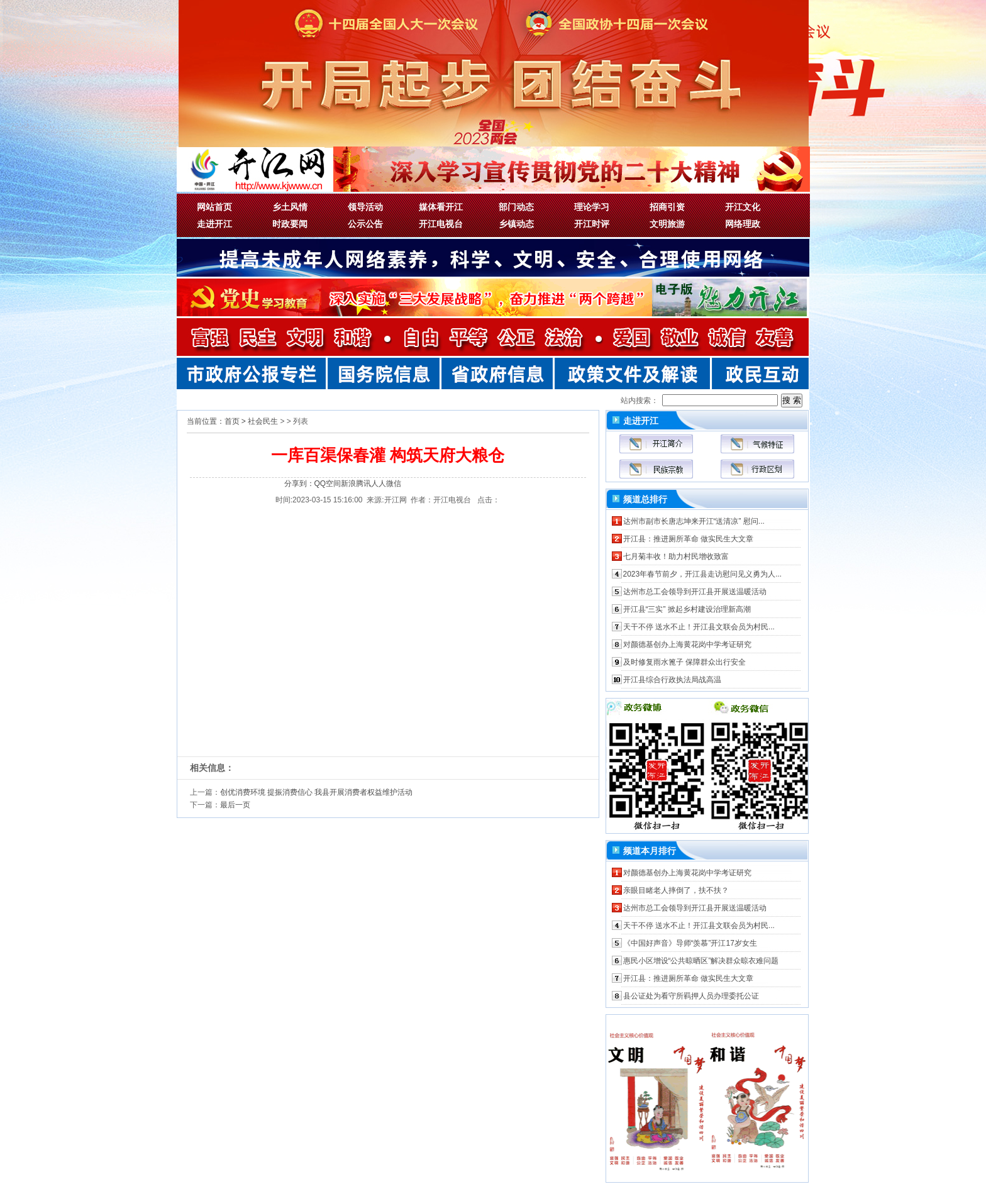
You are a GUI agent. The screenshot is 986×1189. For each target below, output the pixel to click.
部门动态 (516, 207)
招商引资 (667, 207)
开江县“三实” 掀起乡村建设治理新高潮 (687, 609)
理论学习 (591, 207)
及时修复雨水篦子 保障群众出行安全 (684, 662)
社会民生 (263, 421)
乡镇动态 (516, 224)
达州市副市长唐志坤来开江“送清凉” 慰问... (694, 521)
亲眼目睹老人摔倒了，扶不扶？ (676, 890)
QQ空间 (327, 483)
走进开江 (214, 224)
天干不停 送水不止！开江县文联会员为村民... (699, 626)
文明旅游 (667, 224)
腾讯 (363, 483)
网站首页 (214, 207)
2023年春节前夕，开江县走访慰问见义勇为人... (702, 574)
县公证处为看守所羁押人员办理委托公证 (691, 996)
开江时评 (591, 224)
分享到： (299, 483)
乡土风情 (289, 207)
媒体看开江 (441, 207)
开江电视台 (441, 224)
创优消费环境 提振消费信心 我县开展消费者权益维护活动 (316, 792)
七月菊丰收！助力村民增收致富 (676, 556)
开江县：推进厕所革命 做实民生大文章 (688, 538)
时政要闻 (289, 224)
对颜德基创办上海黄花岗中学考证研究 (687, 644)
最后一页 (235, 804)
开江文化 (742, 207)
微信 (393, 483)
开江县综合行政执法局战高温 (672, 679)
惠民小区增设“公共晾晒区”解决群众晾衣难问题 (701, 960)
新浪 (348, 483)
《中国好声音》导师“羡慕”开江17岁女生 (690, 943)
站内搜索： (639, 400)
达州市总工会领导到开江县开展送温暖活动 (695, 591)
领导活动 (365, 207)
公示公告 (365, 224)
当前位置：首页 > (216, 421)
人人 (378, 483)
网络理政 (742, 224)
